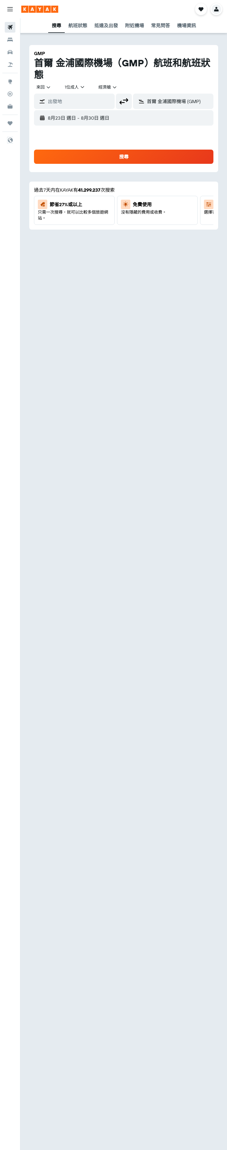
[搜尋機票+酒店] (10, 65)
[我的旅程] (10, 123)
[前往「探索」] (10, 81)
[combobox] (43, 87)
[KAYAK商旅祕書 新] (10, 106)
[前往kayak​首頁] (39, 9)
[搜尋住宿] (10, 40)
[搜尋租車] (10, 52)
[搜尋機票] (10, 27)
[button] (10, 9)
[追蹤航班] (10, 94)
